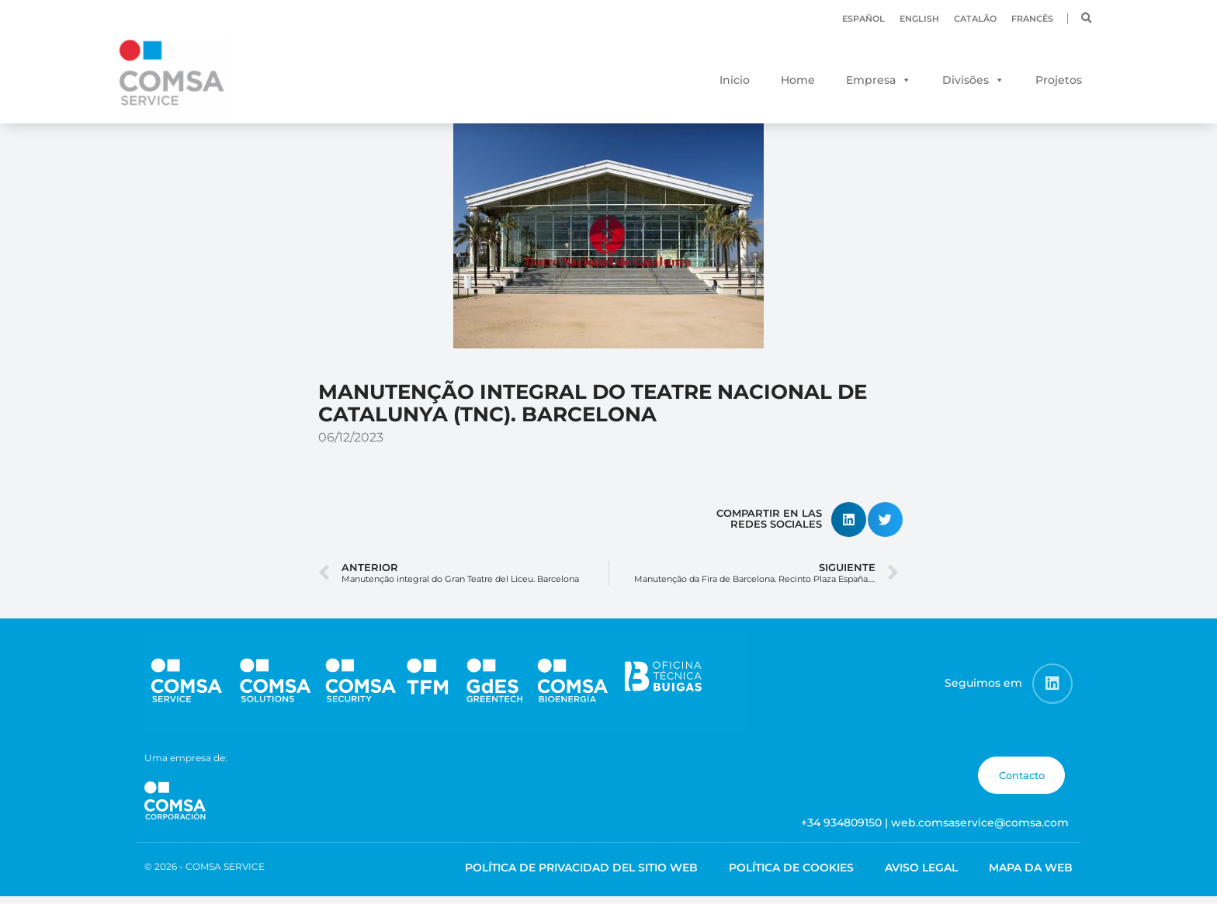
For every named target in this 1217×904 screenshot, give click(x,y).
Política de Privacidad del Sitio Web (581, 876)
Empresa (871, 80)
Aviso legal (921, 876)
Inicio (734, 80)
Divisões (965, 80)
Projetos (1058, 80)
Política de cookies (791, 876)
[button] (1086, 18)
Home (798, 80)
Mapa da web (1031, 876)
